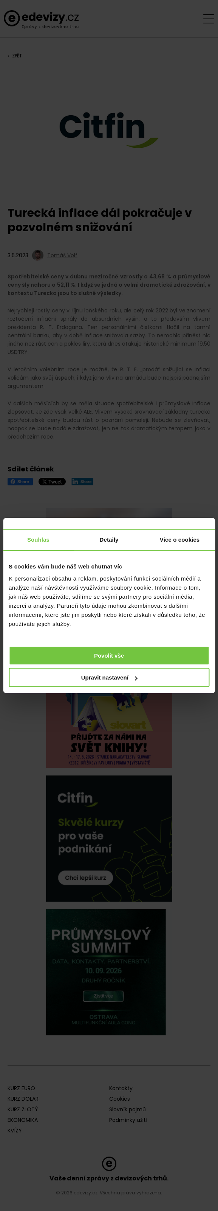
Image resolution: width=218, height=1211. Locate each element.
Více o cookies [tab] (180, 539)
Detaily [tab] (109, 539)
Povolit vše (109, 655)
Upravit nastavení (109, 677)
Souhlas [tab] (38, 539)
